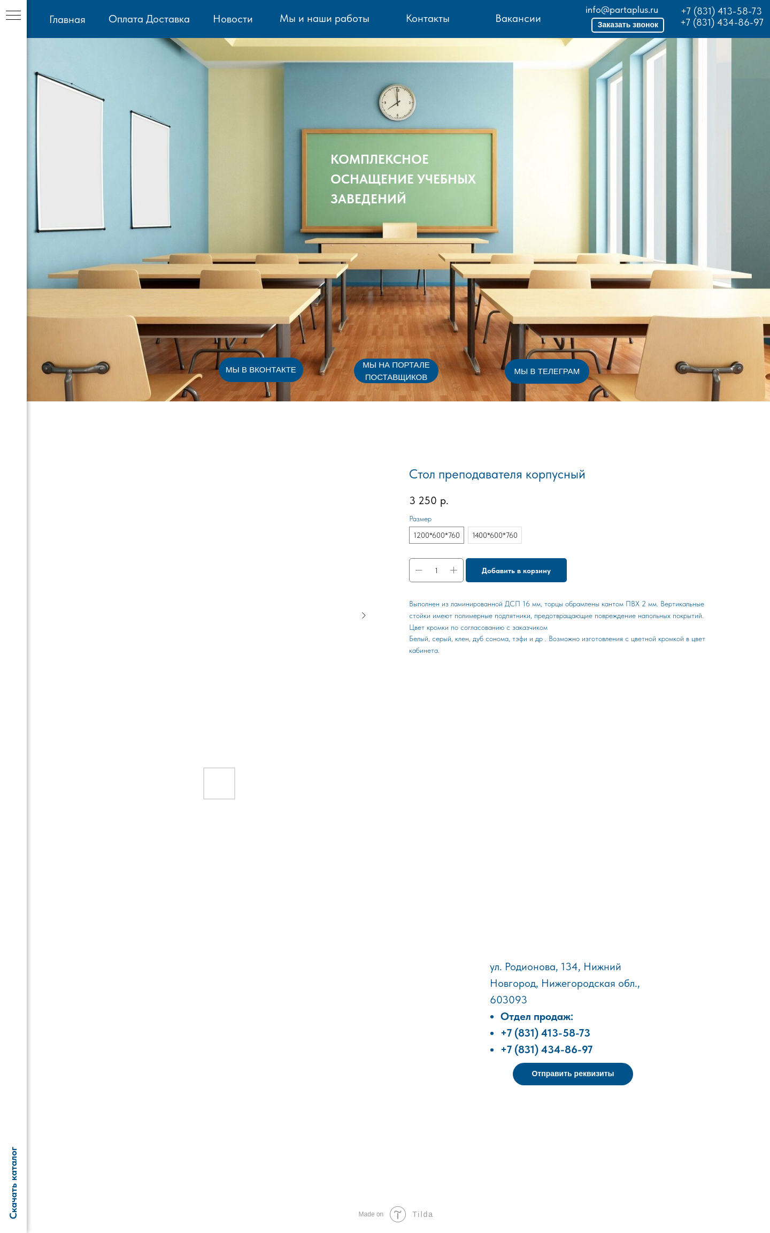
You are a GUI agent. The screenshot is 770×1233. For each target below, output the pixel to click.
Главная (67, 19)
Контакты (428, 18)
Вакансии (518, 18)
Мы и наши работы (324, 18)
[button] (627, 25)
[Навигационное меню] (13, 16)
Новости (233, 18)
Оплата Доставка (149, 18)
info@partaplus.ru (622, 9)
